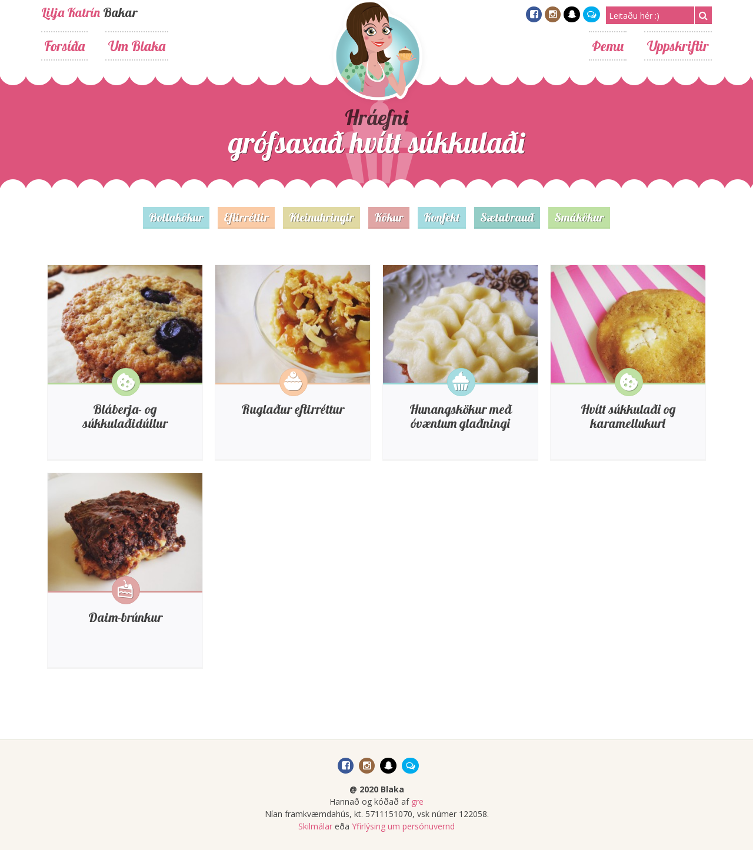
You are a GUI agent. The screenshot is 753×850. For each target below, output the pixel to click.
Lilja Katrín (70, 12)
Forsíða (64, 46)
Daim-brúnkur (125, 617)
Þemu (608, 46)
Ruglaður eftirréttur (292, 409)
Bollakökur (176, 217)
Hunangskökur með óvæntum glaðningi (460, 416)
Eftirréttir (246, 217)
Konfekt (442, 217)
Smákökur (579, 217)
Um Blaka (136, 46)
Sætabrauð (507, 217)
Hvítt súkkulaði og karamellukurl (628, 416)
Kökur (389, 217)
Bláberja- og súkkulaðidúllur (125, 416)
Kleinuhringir (321, 217)
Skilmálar (315, 826)
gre (417, 801)
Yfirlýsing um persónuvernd (403, 826)
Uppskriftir (678, 46)
